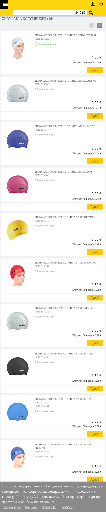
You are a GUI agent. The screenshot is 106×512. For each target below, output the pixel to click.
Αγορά (94, 70)
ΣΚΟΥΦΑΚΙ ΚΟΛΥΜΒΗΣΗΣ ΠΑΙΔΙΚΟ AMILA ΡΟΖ (63, 171)
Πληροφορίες (12, 507)
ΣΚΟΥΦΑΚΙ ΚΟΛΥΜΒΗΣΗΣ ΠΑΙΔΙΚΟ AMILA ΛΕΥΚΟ (65, 80)
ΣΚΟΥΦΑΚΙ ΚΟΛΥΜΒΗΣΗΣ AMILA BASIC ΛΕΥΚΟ (64, 308)
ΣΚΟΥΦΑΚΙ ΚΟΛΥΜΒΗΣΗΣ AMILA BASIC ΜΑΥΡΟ (64, 353)
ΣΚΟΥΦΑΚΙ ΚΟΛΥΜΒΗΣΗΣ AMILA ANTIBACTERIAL (66, 35)
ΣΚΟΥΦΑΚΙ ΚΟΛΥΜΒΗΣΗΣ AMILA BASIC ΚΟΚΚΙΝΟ (65, 262)
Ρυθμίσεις (32, 507)
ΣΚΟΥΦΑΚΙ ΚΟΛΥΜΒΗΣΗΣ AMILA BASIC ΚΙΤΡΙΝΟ (65, 217)
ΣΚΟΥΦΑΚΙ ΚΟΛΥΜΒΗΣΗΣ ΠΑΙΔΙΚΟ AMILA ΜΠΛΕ (65, 126)
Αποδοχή (68, 507)
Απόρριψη (49, 507)
